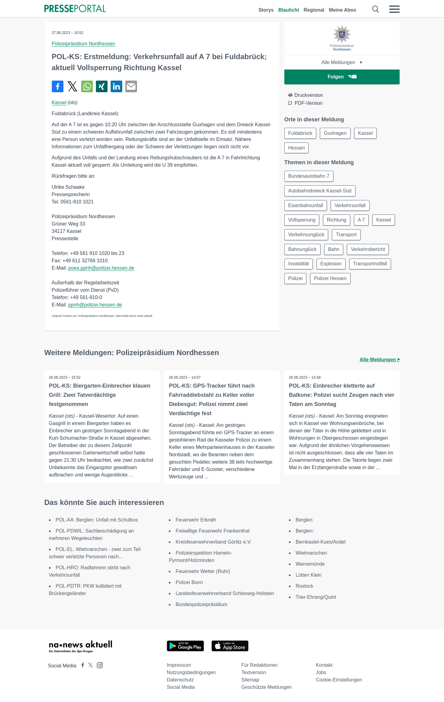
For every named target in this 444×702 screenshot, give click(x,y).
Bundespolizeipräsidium (201, 604)
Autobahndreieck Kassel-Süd (319, 191)
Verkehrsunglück (306, 235)
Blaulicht (288, 10)
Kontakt (324, 665)
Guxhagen (335, 133)
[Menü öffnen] (394, 9)
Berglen (304, 519)
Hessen (296, 147)
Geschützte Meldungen (266, 687)
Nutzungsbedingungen (191, 672)
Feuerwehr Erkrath (196, 519)
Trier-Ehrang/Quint (316, 597)
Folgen (342, 76)
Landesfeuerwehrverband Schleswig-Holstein (225, 593)
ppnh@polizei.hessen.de (95, 304)
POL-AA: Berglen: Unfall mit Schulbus (97, 519)
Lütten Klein (309, 575)
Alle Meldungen (342, 62)
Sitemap (250, 679)
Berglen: (305, 530)
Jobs (321, 672)
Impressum (179, 665)
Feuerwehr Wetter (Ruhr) (203, 571)
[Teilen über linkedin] (116, 86)
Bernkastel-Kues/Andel (321, 542)
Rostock (304, 586)
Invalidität (298, 264)
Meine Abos (342, 10)
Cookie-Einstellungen (339, 679)
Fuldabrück (300, 133)
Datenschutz (180, 679)
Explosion (331, 264)
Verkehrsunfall (350, 205)
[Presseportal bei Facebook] (81, 665)
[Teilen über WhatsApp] (87, 86)
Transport (346, 235)
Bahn (334, 249)
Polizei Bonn (189, 582)
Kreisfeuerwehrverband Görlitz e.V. (214, 542)
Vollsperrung (302, 220)
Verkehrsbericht (368, 249)
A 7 (361, 220)
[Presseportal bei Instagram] (98, 664)
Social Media (181, 687)
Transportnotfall (371, 264)
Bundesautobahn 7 (308, 176)
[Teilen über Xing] (102, 86)
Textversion (253, 672)
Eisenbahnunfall (305, 205)
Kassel (59, 102)
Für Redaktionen (259, 665)
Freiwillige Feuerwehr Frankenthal (212, 530)
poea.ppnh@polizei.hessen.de (101, 268)
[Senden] (131, 86)
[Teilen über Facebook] (57, 86)
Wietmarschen (311, 553)
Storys (266, 10)
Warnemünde (310, 564)
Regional (314, 10)
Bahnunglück (302, 249)
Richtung (337, 220)
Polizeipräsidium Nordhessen (83, 43)
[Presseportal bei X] (88, 665)
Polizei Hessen (330, 279)
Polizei (295, 279)
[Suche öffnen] (376, 9)
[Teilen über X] (72, 86)
